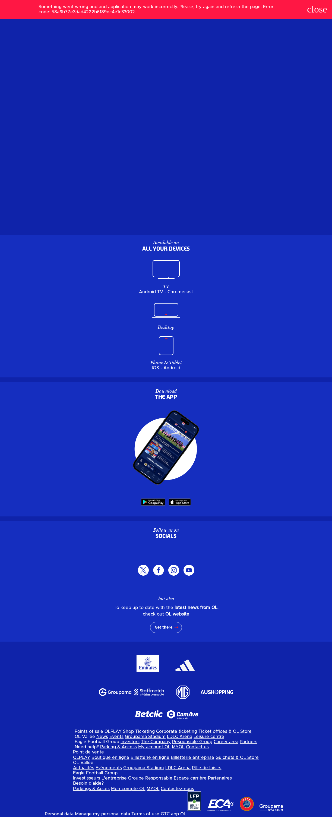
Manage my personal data (102, 814)
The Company (156, 742)
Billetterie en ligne (150, 757)
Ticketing (145, 731)
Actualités (83, 768)
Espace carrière (190, 778)
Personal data (59, 814)
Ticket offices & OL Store (225, 731)
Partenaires (220, 778)
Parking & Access (118, 747)
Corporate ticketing (176, 731)
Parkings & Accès (91, 789)
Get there (163, 627)
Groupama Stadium (145, 736)
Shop (128, 731)
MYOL (178, 747)
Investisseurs (86, 778)
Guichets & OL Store (237, 757)
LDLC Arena (179, 736)
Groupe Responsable (150, 778)
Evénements (109, 768)
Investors (130, 742)
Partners (248, 742)
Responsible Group (192, 742)
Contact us (197, 747)
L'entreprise (114, 778)
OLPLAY (113, 731)
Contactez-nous (177, 789)
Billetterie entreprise (192, 757)
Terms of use (145, 814)
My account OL (154, 747)
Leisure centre (209, 736)
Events (116, 736)
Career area (226, 742)
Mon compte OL (128, 789)
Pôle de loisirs (206, 768)
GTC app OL (173, 814)
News (102, 736)
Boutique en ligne (110, 757)
